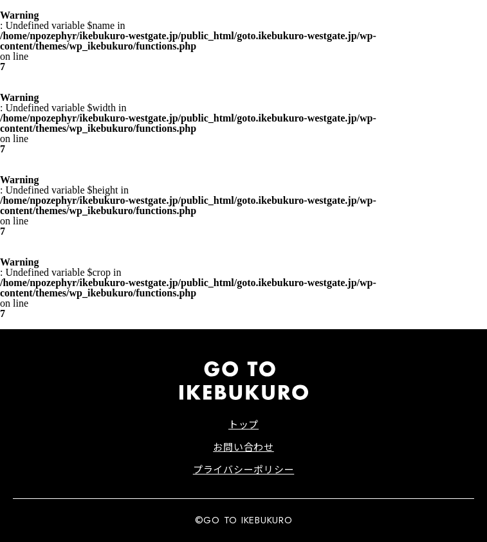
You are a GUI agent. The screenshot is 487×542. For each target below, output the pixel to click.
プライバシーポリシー (244, 469)
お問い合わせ (243, 446)
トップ (243, 424)
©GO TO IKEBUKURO (244, 520)
